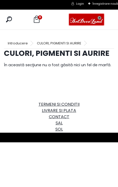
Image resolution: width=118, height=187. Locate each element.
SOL (59, 129)
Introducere (18, 43)
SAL (59, 123)
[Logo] (86, 19)
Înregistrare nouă (105, 4)
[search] (9, 19)
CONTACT (59, 117)
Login (80, 4)
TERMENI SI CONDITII (59, 104)
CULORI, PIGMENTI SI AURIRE (59, 43)
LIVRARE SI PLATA (59, 110)
